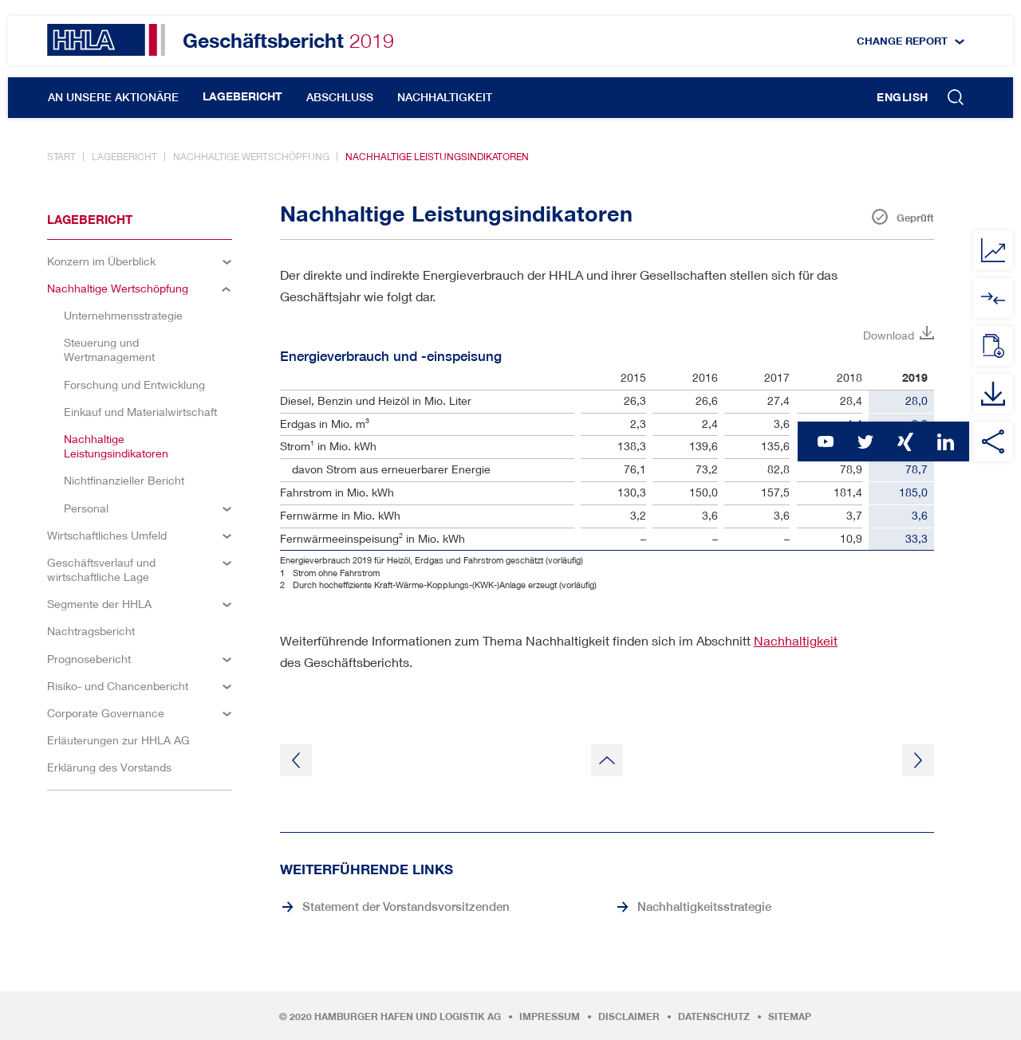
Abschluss (339, 97)
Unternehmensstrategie (123, 315)
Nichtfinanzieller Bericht (124, 480)
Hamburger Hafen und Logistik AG (407, 1017)
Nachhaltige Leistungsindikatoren (437, 157)
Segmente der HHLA (99, 603)
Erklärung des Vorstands (109, 767)
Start (61, 157)
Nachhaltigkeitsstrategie (704, 906)
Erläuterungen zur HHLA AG (118, 740)
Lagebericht (242, 96)
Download (888, 335)
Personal (86, 508)
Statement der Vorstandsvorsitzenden (406, 906)
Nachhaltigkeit (444, 97)
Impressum (549, 1017)
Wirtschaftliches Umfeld (107, 535)
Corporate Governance (105, 713)
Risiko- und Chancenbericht (117, 686)
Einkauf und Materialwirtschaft (140, 411)
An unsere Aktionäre (113, 97)
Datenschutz (714, 1017)
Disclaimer (629, 1017)
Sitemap (789, 1017)
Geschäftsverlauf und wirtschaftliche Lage (101, 569)
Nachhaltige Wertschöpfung (251, 157)
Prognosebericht (89, 658)
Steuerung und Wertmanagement (109, 349)
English (902, 97)
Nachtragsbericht (91, 631)
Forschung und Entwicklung (134, 384)
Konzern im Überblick (101, 261)
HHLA (106, 40)
